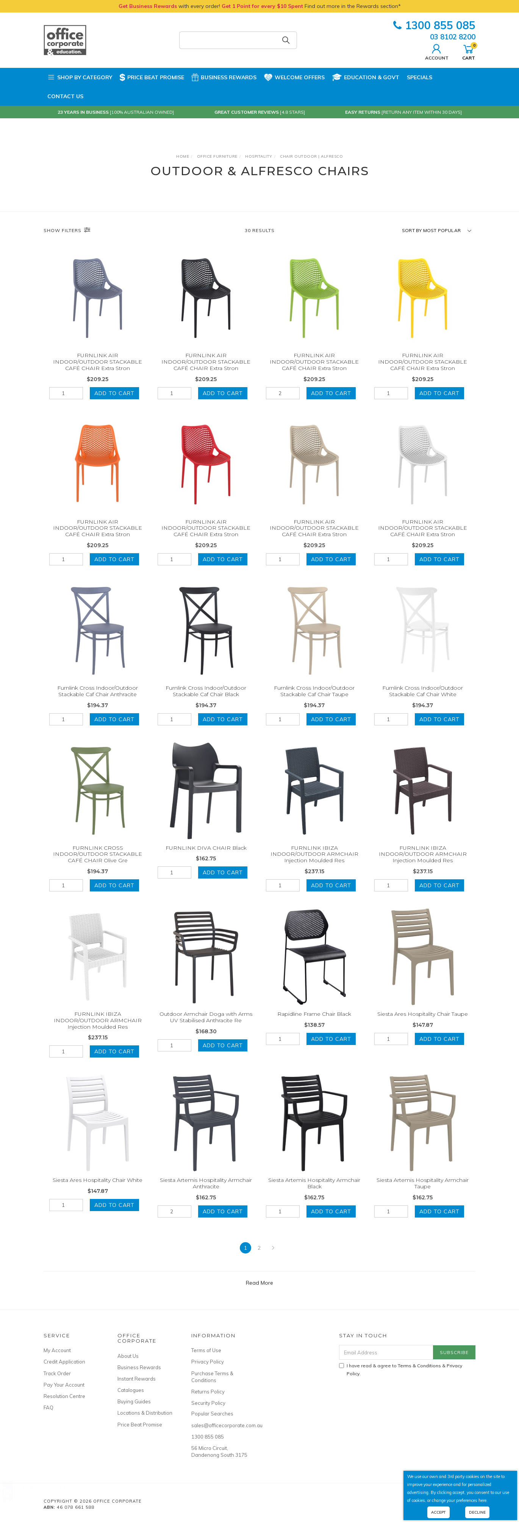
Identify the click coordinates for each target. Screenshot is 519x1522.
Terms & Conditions (419, 1365)
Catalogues (130, 1390)
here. (483, 1500)
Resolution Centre (64, 1396)
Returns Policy (208, 1392)
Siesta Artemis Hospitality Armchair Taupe (423, 1193)
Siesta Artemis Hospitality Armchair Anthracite (206, 1193)
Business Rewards (224, 77)
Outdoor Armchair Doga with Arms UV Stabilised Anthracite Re (205, 1027)
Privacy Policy (207, 1362)
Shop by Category (79, 77)
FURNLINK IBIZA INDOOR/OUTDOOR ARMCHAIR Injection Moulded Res (314, 864)
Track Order (57, 1373)
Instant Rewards (136, 1379)
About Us (128, 1356)
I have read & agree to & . (400, 1369)
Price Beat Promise (152, 77)
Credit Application (64, 1362)
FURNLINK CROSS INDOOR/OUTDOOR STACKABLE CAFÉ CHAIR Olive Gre (97, 864)
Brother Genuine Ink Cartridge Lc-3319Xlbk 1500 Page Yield (66, 1490)
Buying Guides (134, 1401)
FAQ (48, 1407)
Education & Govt (365, 77)
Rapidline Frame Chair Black (314, 1024)
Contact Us (65, 96)
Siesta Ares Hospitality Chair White (97, 1190)
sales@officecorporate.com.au (219, 1425)
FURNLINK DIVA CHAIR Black (206, 858)
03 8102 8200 (452, 36)
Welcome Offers (294, 76)
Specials (419, 77)
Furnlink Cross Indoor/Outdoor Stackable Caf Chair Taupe (314, 701)
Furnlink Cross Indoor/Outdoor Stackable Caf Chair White (422, 701)
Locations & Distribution (144, 1413)
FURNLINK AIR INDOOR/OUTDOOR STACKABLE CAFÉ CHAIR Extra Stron (97, 362)
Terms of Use (206, 1350)
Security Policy (208, 1403)
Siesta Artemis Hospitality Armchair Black (314, 1193)
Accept (438, 1512)
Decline (477, 1512)
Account (437, 51)
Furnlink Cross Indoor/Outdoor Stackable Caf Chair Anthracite (97, 701)
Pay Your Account (64, 1385)
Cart (468, 51)
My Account (57, 1350)
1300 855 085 (434, 25)
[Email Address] (386, 1352)
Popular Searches (212, 1414)
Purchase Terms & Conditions (212, 1376)
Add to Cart (114, 393)
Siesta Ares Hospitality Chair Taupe (422, 1024)
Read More (259, 1282)
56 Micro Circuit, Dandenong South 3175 (219, 1451)
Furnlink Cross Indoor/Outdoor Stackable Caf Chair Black (206, 701)
